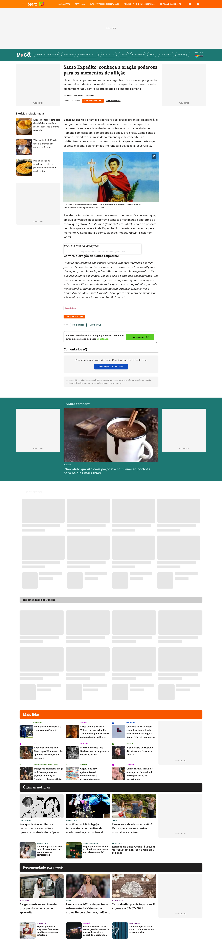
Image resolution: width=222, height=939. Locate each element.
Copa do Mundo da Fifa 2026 (46, 761)
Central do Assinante (170, 4)
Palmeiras (37, 719)
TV (35, 740)
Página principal (36, 4)
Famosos (84, 740)
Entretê (83, 719)
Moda (68, 897)
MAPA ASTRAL (64, 4)
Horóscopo (25, 897)
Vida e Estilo (95, 325)
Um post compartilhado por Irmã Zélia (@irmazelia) (102, 251)
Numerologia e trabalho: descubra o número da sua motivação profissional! (49, 847)
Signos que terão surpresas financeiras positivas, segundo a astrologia (48, 927)
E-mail (190, 4)
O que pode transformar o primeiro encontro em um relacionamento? (96, 846)
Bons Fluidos (78, 325)
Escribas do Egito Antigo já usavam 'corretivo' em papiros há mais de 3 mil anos (133, 846)
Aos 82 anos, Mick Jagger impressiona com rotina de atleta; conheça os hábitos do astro (85, 825)
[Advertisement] (180, 847)
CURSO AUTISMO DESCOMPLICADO (104, 4)
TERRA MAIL (80, 4)
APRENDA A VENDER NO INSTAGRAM (139, 4)
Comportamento (90, 840)
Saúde (114, 817)
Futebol (130, 740)
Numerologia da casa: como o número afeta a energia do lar (141, 926)
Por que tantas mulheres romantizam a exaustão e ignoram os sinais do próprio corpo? (39, 825)
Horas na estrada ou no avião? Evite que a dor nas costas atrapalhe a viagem (132, 825)
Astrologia (117, 897)
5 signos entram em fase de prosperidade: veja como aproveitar (38, 905)
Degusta (67, 465)
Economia (130, 719)
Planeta (83, 761)
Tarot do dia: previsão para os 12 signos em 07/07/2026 (134, 903)
